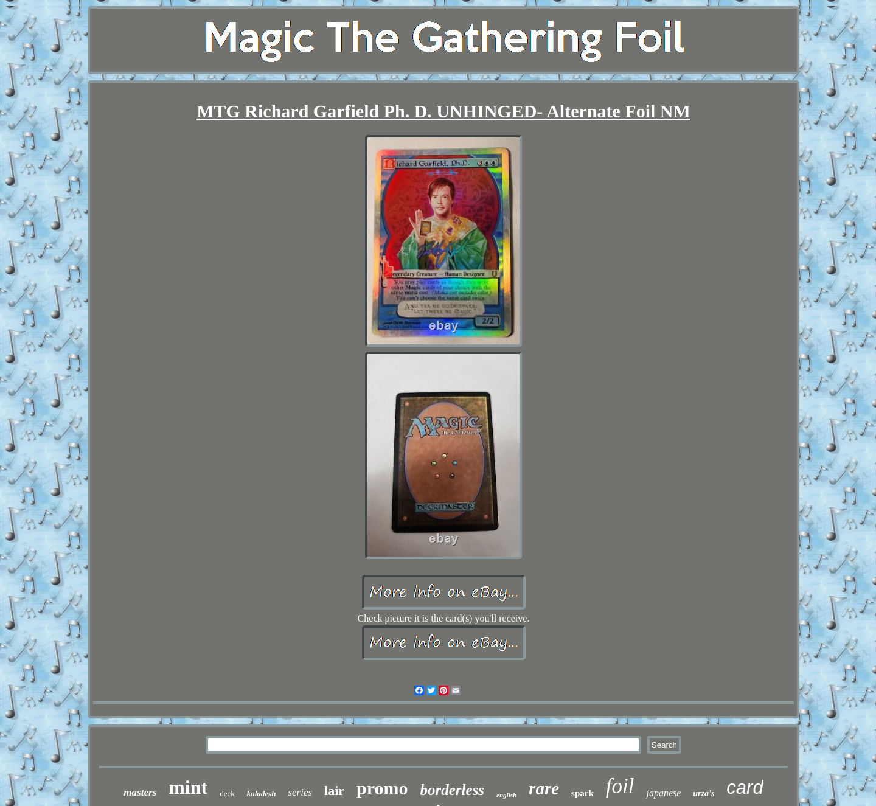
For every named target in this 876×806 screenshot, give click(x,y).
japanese (663, 793)
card (744, 787)
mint (188, 787)
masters (139, 792)
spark (582, 793)
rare (544, 788)
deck (227, 793)
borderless (452, 790)
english (506, 795)
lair (334, 790)
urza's (703, 793)
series (300, 792)
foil (620, 786)
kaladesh (261, 793)
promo (382, 788)
